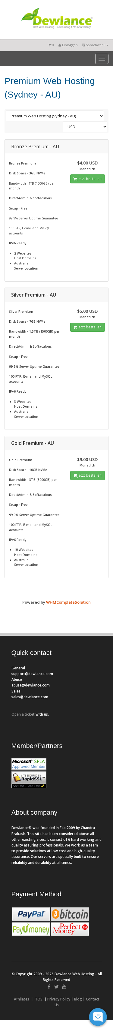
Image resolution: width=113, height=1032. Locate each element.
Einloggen (68, 45)
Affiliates (21, 999)
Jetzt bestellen (88, 178)
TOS (38, 999)
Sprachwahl (95, 45)
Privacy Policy (58, 999)
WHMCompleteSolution (68, 602)
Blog (78, 999)
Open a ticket (23, 714)
